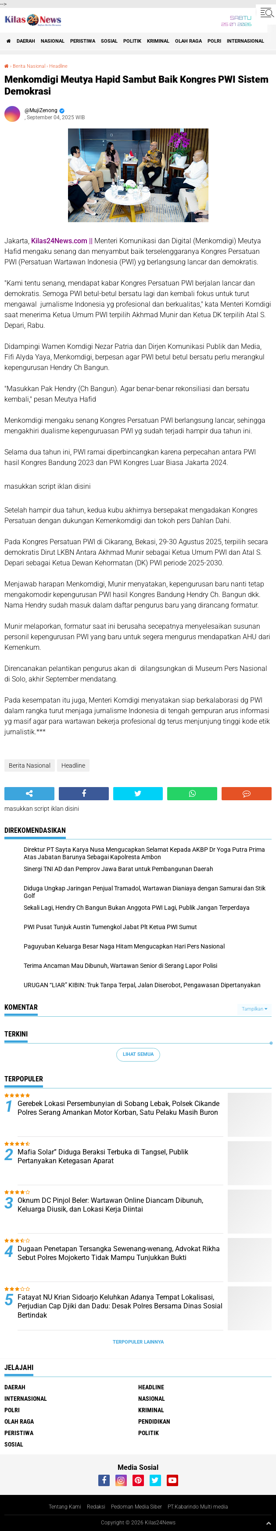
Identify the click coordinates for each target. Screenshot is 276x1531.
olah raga (188, 41)
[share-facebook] (84, 793)
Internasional (245, 41)
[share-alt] (29, 793)
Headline (58, 66)
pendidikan (154, 1421)
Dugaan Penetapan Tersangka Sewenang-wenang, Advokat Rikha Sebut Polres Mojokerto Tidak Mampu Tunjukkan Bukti (119, 1253)
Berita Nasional (29, 66)
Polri (214, 41)
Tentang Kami (65, 1507)
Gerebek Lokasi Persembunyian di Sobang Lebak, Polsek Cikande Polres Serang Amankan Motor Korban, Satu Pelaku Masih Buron (118, 1108)
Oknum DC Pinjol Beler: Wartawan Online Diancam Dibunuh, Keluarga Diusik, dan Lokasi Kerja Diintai (110, 1205)
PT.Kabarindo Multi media (198, 1507)
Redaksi (96, 1507)
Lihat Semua (138, 1054)
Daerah (26, 41)
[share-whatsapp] (192, 793)
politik (132, 41)
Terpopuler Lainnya (138, 1342)
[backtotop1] (268, 1523)
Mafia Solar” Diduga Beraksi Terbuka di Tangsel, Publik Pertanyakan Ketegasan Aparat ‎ (103, 1156)
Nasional (53, 41)
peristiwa (82, 41)
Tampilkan (254, 1009)
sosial (109, 41)
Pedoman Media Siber (136, 1507)
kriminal (158, 41)
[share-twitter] (138, 793)
